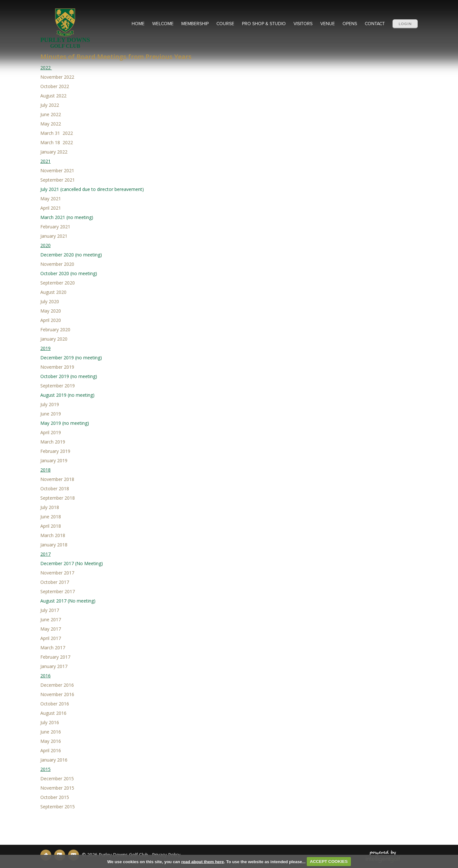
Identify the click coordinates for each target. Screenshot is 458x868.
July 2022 (49, 105)
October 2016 (54, 704)
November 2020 (57, 264)
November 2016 (57, 694)
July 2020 (49, 301)
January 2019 (53, 460)
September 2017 (57, 591)
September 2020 (57, 283)
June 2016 (50, 732)
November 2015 (57, 788)
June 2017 (50, 619)
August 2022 (53, 96)
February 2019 (55, 451)
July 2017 (49, 610)
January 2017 (53, 666)
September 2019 (57, 386)
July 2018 (49, 507)
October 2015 (54, 797)
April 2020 (50, 320)
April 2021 (50, 208)
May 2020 (50, 311)
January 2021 (53, 236)
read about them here (202, 861)
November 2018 (57, 479)
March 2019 (52, 442)
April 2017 (50, 638)
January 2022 (53, 152)
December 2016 (57, 685)
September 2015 (57, 806)
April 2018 (50, 526)
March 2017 (52, 647)
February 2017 (55, 657)
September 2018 (57, 498)
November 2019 (57, 367)
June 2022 (50, 114)
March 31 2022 (56, 133)
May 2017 (50, 629)
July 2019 (49, 404)
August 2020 (53, 292)
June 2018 (50, 517)
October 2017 (54, 582)
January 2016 (53, 760)
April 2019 (50, 432)
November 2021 (57, 170)
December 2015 (57, 778)
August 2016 (53, 713)
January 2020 (53, 339)
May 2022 (50, 124)
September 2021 (57, 180)
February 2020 (55, 329)
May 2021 (50, 198)
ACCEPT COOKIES (329, 861)
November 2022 (57, 77)
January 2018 (54, 545)
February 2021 (55, 227)
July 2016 (49, 722)
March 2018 (52, 535)
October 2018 (54, 488)
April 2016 (50, 750)
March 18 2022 (56, 142)
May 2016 (50, 741)
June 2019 (50, 414)
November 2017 (57, 573)
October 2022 (54, 86)
